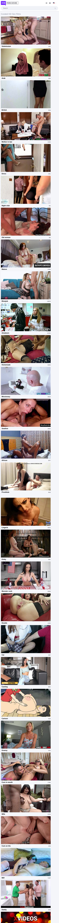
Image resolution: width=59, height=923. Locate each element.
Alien (54, 672)
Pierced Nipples (16, 678)
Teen (34, 672)
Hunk (40, 672)
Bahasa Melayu (42, 909)
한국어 (41, 907)
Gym (20, 675)
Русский (38, 906)
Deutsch (52, 907)
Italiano (12, 907)
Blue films (33, 675)
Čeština (32, 911)
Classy (3, 675)
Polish (11, 672)
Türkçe (17, 907)
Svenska (32, 906)
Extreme (4, 672)
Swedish (27, 672)
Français (19, 909)
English (49, 906)
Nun (26, 675)
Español (44, 906)
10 (52, 641)
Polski (21, 906)
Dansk (21, 911)
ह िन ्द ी (34, 909)
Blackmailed (12, 675)
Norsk (36, 907)
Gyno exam (49, 669)
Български (5, 909)
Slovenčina (31, 907)
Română (26, 906)
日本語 (50, 909)
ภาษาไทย (46, 907)
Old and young (28, 678)
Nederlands (23, 907)
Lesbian (47, 672)
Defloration (4, 669)
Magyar (37, 911)
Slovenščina (12, 909)
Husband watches (37, 669)
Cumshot (14, 669)
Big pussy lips (24, 669)
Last (33, 645)
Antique (48, 675)
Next (26, 645)
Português (12, 906)
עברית (17, 906)
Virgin (41, 675)
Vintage (38, 678)
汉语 (29, 909)
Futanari (18, 672)
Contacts (38, 916)
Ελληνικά (26, 911)
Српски (25, 909)
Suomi (55, 909)
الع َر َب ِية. (5, 906)
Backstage (4, 678)
